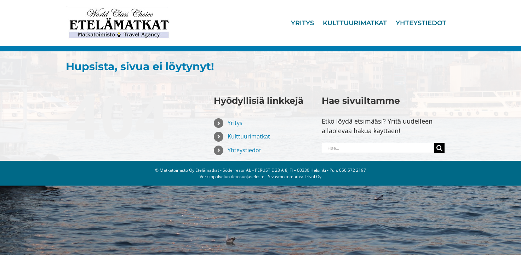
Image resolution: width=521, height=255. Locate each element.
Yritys (235, 123)
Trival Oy (312, 177)
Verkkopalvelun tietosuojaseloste (232, 177)
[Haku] (439, 148)
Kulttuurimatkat (249, 136)
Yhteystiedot (244, 150)
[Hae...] (378, 148)
